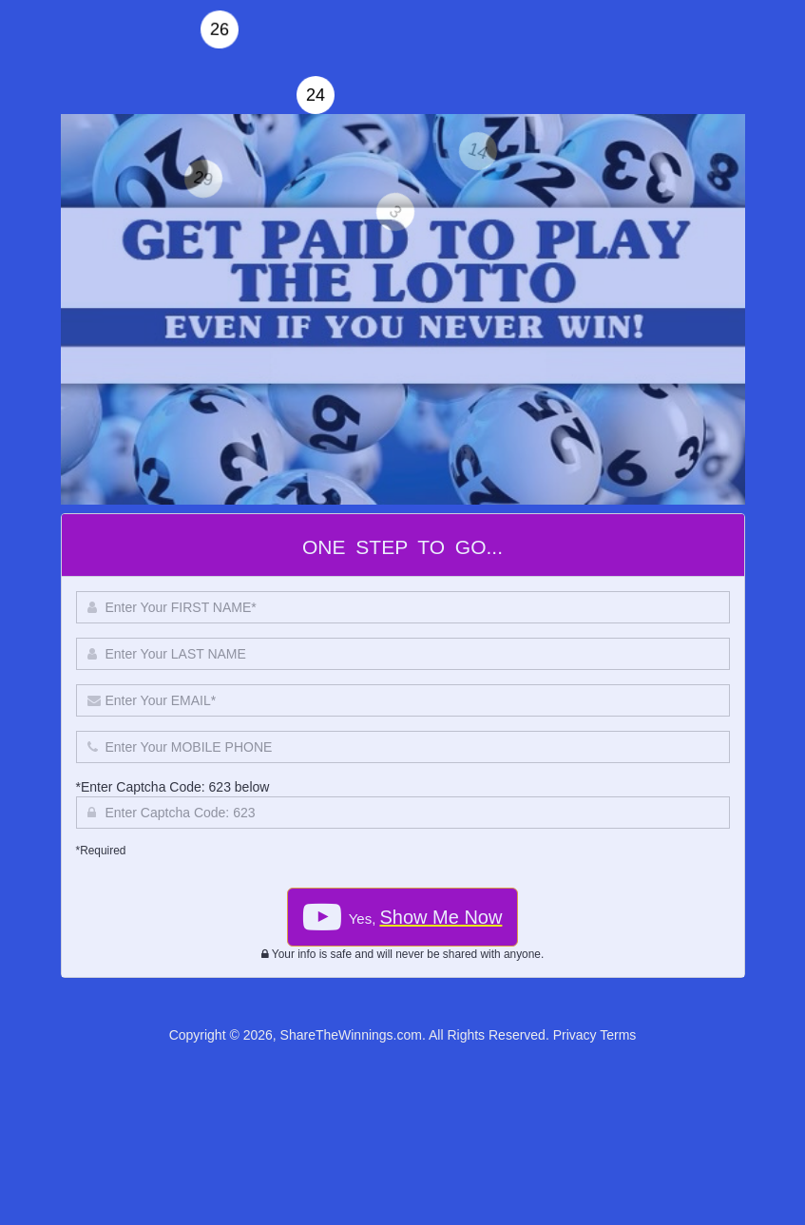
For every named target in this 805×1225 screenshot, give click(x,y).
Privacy (575, 1035)
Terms (618, 1035)
